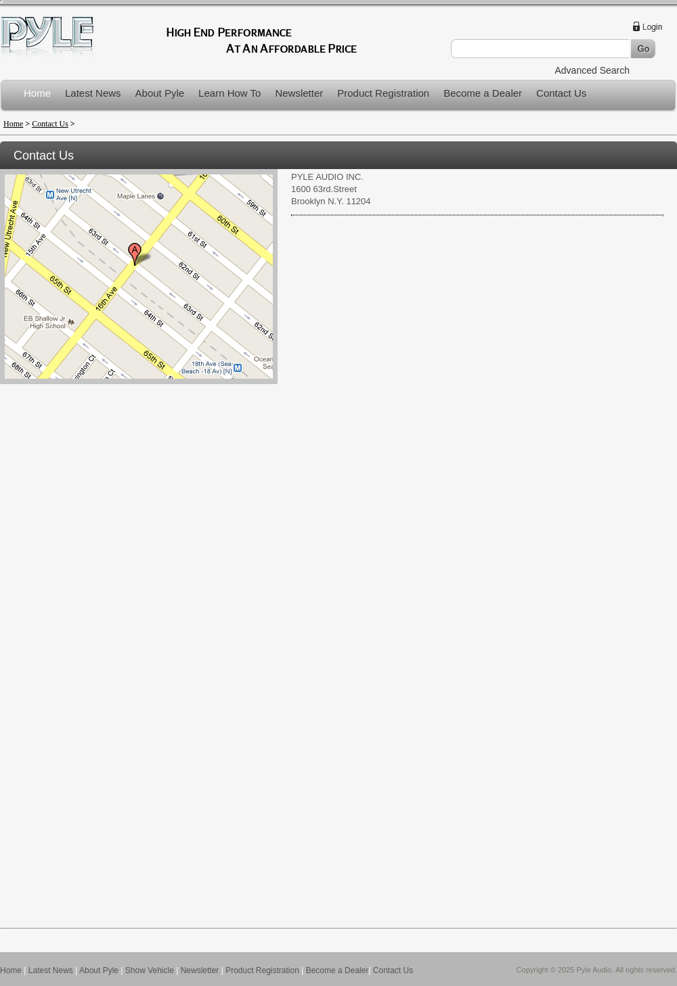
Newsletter (299, 93)
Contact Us (561, 93)
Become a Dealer (482, 93)
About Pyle (160, 93)
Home (37, 93)
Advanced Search (592, 70)
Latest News (93, 93)
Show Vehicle (149, 970)
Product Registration (383, 93)
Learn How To (229, 93)
